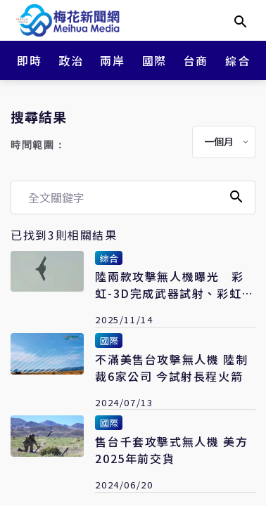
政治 (70, 60)
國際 (154, 60)
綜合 (237, 60)
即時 (29, 60)
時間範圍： (38, 145)
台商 (196, 60)
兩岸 (112, 60)
